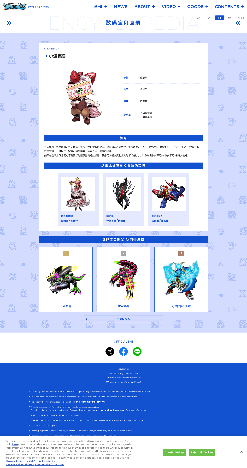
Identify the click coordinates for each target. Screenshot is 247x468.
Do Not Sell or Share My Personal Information (35, 465)
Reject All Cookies (202, 453)
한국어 (241, 17)
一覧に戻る (123, 319)
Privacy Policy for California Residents (30, 462)
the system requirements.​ (91, 403)
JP (198, 17)
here (15, 445)
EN (209, 17)
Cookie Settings (174, 453)
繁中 (230, 17)
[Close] (241, 453)
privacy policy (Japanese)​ (111, 411)
